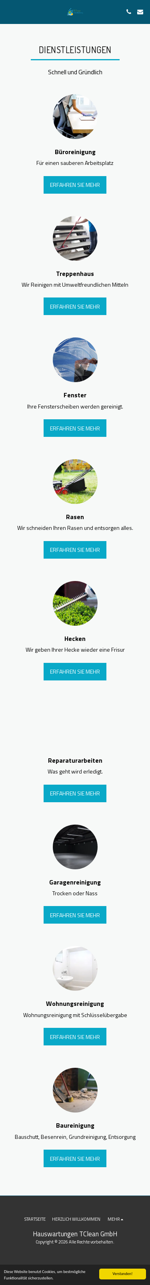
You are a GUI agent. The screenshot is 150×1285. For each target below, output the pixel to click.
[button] (9, 11)
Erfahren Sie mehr (75, 184)
